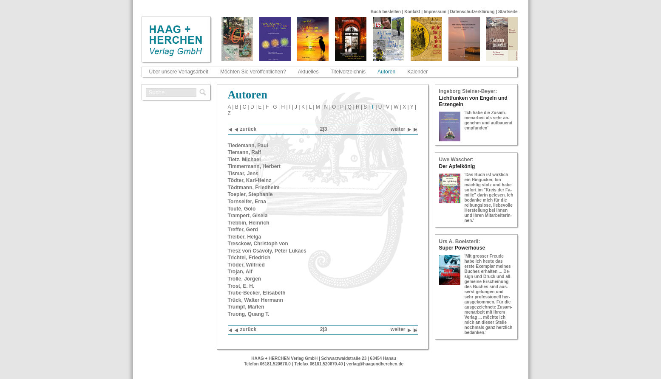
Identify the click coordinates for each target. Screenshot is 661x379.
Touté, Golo (242, 209)
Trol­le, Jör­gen (244, 279)
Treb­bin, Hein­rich (249, 223)
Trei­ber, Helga (244, 237)
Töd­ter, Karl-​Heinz (250, 180)
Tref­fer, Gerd (243, 230)
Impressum (435, 11)
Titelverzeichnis (348, 72)
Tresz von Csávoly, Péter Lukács (267, 251)
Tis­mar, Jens (243, 174)
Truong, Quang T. (249, 314)
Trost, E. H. (241, 286)
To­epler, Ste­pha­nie (250, 194)
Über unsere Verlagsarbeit (178, 72)
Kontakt (412, 11)
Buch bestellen (386, 11)
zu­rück (246, 129)
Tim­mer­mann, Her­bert (254, 166)
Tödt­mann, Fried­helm (254, 188)
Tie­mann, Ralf (244, 152)
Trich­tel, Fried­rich (249, 258)
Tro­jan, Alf (240, 272)
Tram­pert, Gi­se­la (248, 216)
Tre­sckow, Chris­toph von (258, 244)
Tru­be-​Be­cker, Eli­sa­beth (257, 293)
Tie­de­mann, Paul (248, 146)
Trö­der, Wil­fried (246, 265)
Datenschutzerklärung (472, 11)
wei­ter (401, 129)
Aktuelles (308, 72)
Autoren (386, 72)
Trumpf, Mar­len (246, 307)
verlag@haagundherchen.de (374, 364)
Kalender (417, 72)
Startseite (508, 11)
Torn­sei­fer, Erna (247, 202)
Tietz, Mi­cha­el (244, 160)
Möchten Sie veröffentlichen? (253, 72)
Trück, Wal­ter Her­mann (255, 300)
